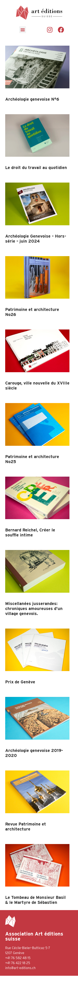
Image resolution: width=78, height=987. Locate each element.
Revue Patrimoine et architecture (25, 838)
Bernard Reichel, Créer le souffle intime (30, 544)
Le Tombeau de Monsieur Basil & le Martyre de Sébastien (35, 911)
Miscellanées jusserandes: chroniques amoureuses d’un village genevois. (34, 619)
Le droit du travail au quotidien (36, 178)
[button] (22, 29)
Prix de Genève (20, 693)
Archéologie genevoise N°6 (32, 110)
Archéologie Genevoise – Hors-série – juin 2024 (35, 250)
